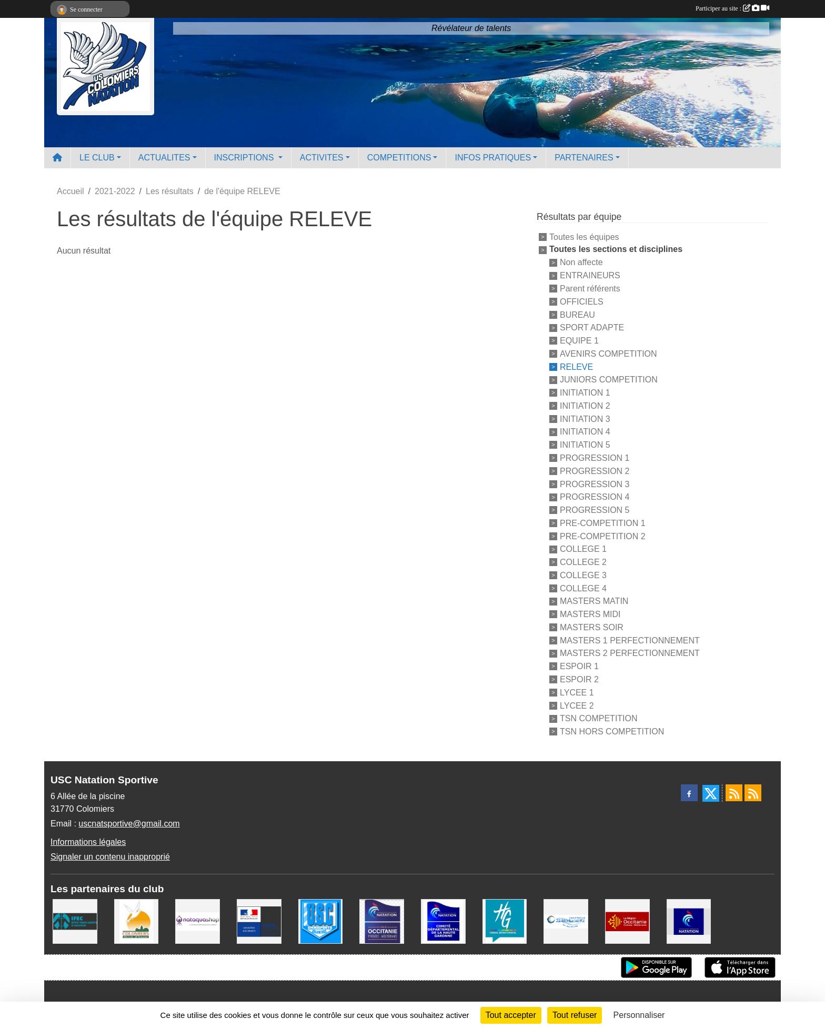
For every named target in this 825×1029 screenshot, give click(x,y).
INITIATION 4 (585, 431)
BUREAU (577, 314)
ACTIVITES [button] (322, 157)
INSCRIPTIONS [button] (245, 157)
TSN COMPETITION (599, 718)
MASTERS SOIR (591, 627)
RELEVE (576, 366)
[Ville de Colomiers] (136, 920)
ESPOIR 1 (579, 666)
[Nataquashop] (197, 920)
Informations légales (88, 842)
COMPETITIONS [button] (399, 157)
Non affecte (581, 262)
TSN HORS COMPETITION (612, 731)
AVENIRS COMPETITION (608, 353)
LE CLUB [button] (97, 157)
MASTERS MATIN (594, 601)
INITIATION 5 (585, 444)
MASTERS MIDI (590, 614)
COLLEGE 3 (583, 575)
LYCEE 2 (577, 705)
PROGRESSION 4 (594, 496)
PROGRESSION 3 (594, 483)
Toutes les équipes (584, 236)
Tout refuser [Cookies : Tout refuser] (574, 1015)
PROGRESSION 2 (594, 471)
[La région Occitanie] (627, 920)
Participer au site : (732, 8)
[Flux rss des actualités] (734, 792)
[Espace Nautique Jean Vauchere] (566, 920)
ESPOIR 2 (579, 679)
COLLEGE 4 (583, 587)
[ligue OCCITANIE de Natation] (381, 920)
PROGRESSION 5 (594, 510)
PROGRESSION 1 (594, 457)
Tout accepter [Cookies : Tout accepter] (511, 1015)
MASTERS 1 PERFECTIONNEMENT (630, 639)
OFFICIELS (581, 301)
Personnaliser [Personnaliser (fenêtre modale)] (639, 1015)
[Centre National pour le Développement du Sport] (259, 920)
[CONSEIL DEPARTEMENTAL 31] (504, 920)
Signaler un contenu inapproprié (110, 856)
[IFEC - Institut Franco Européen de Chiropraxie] (75, 920)
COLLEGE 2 (583, 562)
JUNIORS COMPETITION (609, 379)
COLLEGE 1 (583, 548)
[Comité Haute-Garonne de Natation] (443, 920)
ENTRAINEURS (590, 275)
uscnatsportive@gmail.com (128, 823)
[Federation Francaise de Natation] (689, 920)
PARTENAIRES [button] (584, 157)
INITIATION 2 (585, 405)
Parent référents (590, 288)
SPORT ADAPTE (592, 327)
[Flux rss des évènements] (752, 792)
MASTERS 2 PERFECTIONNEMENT (630, 653)
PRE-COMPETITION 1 (603, 523)
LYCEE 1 (577, 692)
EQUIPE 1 (579, 340)
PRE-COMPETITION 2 (603, 535)
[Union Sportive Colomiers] (320, 920)
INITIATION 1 (585, 392)
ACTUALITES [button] (164, 157)
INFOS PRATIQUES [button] (493, 157)
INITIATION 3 (585, 418)
